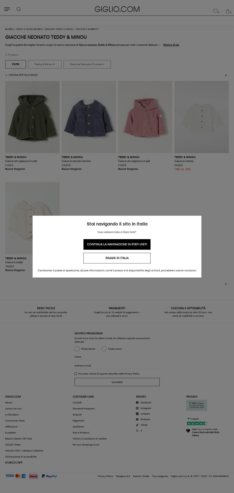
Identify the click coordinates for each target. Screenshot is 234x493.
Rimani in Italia (117, 258)
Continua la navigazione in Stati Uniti (117, 244)
